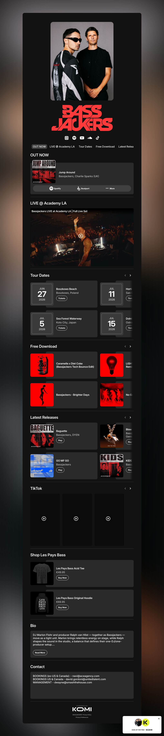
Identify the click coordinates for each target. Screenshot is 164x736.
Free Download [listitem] (105, 146)
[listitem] (66, 137)
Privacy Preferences (82, 717)
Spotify (55, 188)
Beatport (83, 188)
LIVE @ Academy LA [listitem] (62, 146)
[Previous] (125, 275)
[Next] (131, 275)
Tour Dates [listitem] (85, 146)
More (110, 188)
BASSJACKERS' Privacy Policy (82, 714)
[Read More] (40, 652)
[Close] (159, 718)
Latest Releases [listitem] (128, 146)
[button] (82, 708)
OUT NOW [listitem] (39, 146)
